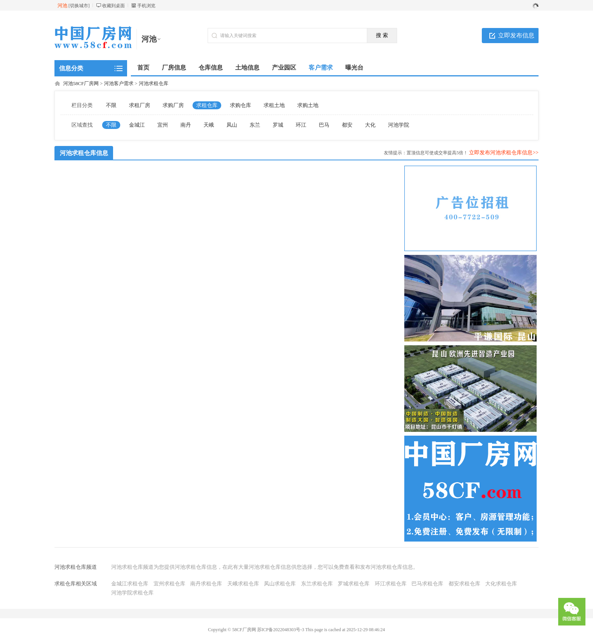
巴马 (324, 125)
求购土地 (307, 105)
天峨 (208, 125)
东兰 (255, 125)
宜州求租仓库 (169, 584)
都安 (347, 125)
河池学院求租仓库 (132, 593)
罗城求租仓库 (353, 584)
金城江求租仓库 (129, 584)
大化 (370, 125)
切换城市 (79, 5)
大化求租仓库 (501, 584)
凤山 (232, 125)
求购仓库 (240, 105)
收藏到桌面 (113, 5)
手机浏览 (146, 5)
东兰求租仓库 (317, 584)
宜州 (162, 125)
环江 (301, 125)
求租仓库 (206, 105)
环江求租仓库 (391, 584)
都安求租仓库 (464, 584)
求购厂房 (173, 105)
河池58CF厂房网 (81, 83)
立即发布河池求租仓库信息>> (504, 152)
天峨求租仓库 (243, 584)
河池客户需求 (119, 83)
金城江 (137, 125)
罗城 (278, 125)
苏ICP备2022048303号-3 (280, 629)
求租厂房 (139, 105)
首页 (143, 67)
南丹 (185, 125)
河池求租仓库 (153, 83)
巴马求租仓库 (427, 584)
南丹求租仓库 (206, 584)
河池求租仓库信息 (84, 153)
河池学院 (398, 125)
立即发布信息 (516, 35)
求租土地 (274, 105)
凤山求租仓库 (280, 584)
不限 (111, 105)
